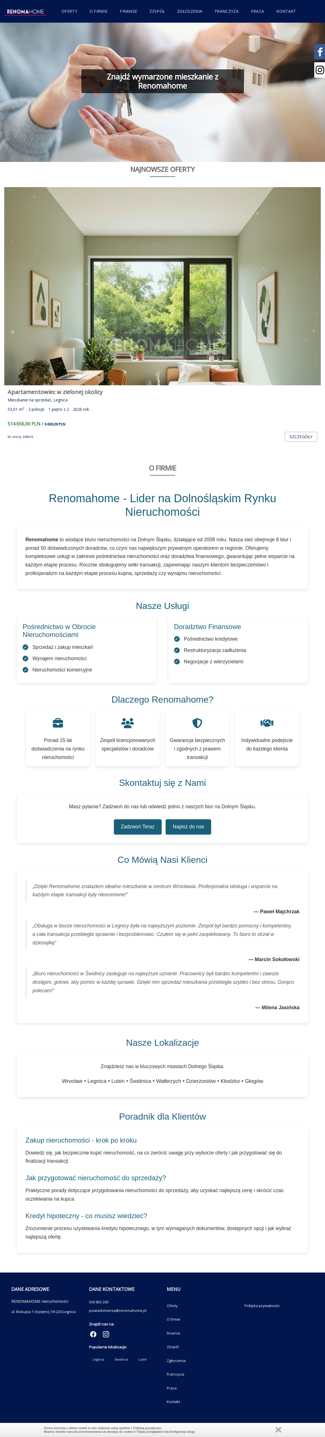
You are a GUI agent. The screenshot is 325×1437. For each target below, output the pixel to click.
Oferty (69, 11)
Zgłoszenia (189, 11)
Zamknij (278, 1429)
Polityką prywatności (147, 1428)
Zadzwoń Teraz (138, 826)
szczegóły (301, 436)
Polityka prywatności (262, 1305)
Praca (257, 11)
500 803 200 (99, 1302)
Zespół (157, 11)
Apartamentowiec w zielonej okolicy (55, 392)
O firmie (98, 11)
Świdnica (121, 1359)
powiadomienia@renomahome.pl (117, 1310)
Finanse (128, 11)
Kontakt (286, 11)
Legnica (98, 1359)
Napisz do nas (188, 826)
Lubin (142, 1359)
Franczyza (227, 11)
